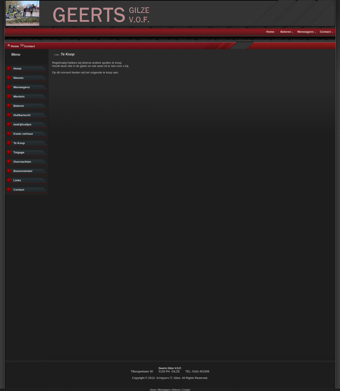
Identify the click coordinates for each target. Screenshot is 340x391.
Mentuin (19, 96)
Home (15, 46)
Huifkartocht (22, 115)
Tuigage (18, 152)
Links (17, 180)
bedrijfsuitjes (22, 124)
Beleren (286, 31)
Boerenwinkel (22, 171)
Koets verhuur (23, 133)
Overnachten (22, 161)
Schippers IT (164, 378)
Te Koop (19, 143)
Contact (29, 46)
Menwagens (305, 31)
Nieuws (18, 77)
